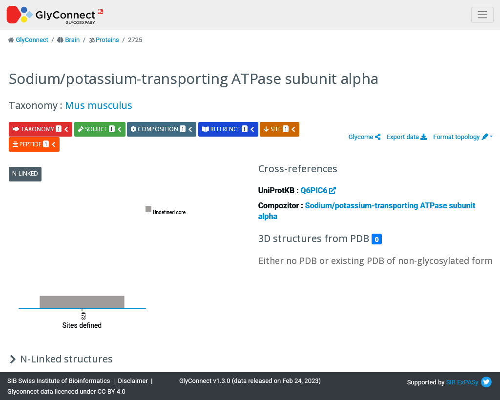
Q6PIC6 (318, 190)
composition (162, 129)
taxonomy (41, 129)
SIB (451, 382)
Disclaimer (133, 380)
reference (228, 129)
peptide (34, 144)
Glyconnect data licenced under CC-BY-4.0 (66, 391)
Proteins (107, 39)
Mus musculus (98, 105)
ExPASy (468, 382)
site (280, 129)
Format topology (460, 136)
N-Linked (25, 173)
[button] (364, 136)
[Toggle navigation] (482, 15)
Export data (407, 136)
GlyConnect (32, 39)
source (100, 129)
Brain (72, 39)
